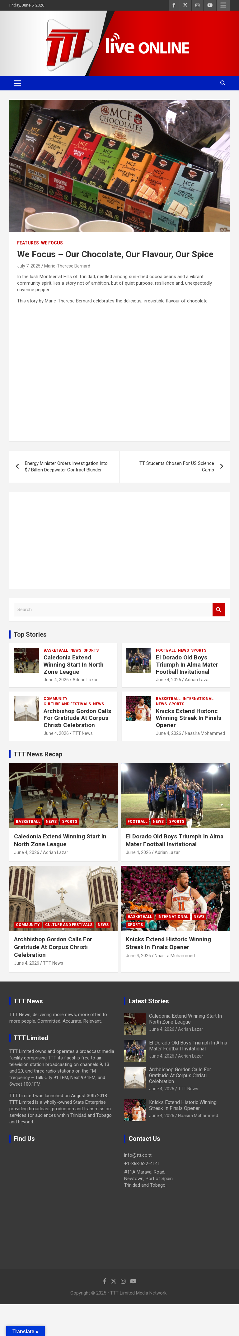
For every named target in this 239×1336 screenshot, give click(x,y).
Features (28, 242)
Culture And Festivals (67, 704)
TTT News (83, 733)
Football (166, 650)
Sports (91, 650)
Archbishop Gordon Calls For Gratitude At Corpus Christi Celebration (77, 718)
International (198, 699)
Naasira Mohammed (205, 733)
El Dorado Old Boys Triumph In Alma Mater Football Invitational (187, 664)
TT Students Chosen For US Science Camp (176, 467)
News (75, 650)
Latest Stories (149, 1001)
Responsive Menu (223, 5)
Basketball (56, 650)
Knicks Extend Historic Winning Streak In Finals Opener (188, 718)
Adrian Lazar (85, 679)
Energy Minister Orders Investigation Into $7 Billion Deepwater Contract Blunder (66, 467)
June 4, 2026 (56, 679)
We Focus (52, 242)
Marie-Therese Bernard (67, 265)
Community (56, 699)
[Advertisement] (119, 540)
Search (219, 610)
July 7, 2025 (28, 265)
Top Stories (30, 634)
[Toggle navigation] (17, 83)
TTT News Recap (38, 754)
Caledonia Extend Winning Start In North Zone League (74, 664)
